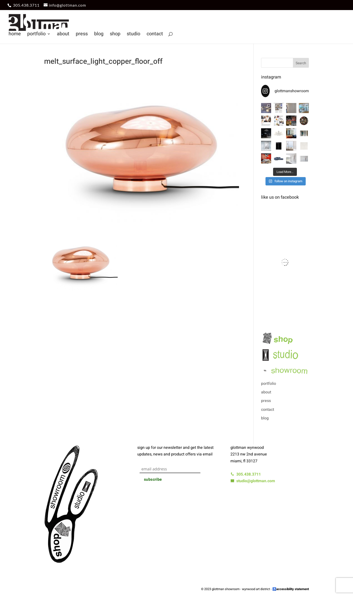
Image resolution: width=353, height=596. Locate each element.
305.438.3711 (26, 5)
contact (155, 34)
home (15, 34)
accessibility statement (292, 589)
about (63, 34)
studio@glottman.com (252, 481)
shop (115, 34)
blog (98, 34)
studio (133, 34)
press (82, 34)
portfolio (36, 34)
